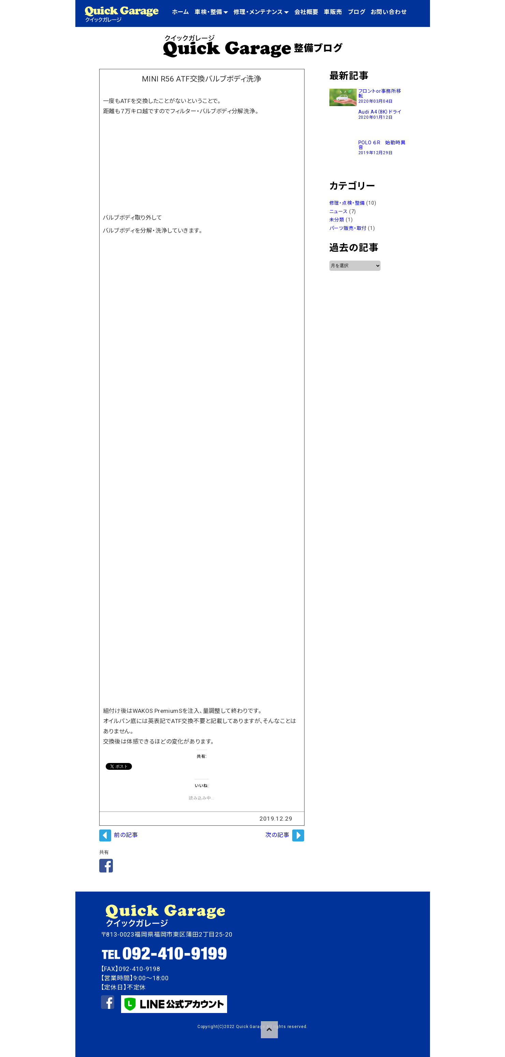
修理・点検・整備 (347, 203)
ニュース (338, 211)
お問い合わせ (388, 12)
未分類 (337, 219)
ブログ (357, 12)
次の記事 (277, 835)
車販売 (333, 12)
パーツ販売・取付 (348, 228)
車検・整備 (211, 12)
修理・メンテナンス (261, 12)
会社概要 (306, 12)
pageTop (269, 1029)
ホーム (180, 12)
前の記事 (126, 835)
